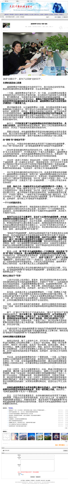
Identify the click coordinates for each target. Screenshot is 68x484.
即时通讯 (12, 14)
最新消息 (22, 14)
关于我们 (51, 14)
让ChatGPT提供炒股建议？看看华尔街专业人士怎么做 (21, 413)
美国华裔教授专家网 (10, 16)
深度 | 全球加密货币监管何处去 (16, 420)
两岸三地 (36, 14)
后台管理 (38, 480)
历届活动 (46, 14)
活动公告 (17, 14)
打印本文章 (6, 450)
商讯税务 (22, 16)
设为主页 (43, 480)
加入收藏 (48, 480)
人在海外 (41, 14)
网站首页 (7, 14)
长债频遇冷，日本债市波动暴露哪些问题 (18, 418)
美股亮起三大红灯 (13, 417)
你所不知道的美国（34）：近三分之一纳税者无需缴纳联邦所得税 (23, 411)
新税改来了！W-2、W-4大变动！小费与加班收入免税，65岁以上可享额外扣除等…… (27, 410)
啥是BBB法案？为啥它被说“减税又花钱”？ (18, 426)
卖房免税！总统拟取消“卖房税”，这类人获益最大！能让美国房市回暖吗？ (25, 415)
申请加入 (61, 14)
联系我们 (56, 14)
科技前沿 (27, 14)
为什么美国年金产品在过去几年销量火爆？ (18, 424)
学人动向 (32, 14)
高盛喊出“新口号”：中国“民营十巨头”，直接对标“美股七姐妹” (22, 422)
